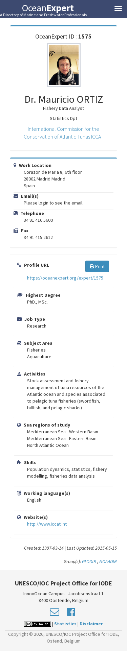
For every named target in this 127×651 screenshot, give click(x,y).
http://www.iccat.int (47, 524)
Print (97, 266)
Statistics (65, 624)
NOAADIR (108, 561)
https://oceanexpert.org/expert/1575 (65, 278)
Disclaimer (91, 624)
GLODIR (89, 561)
